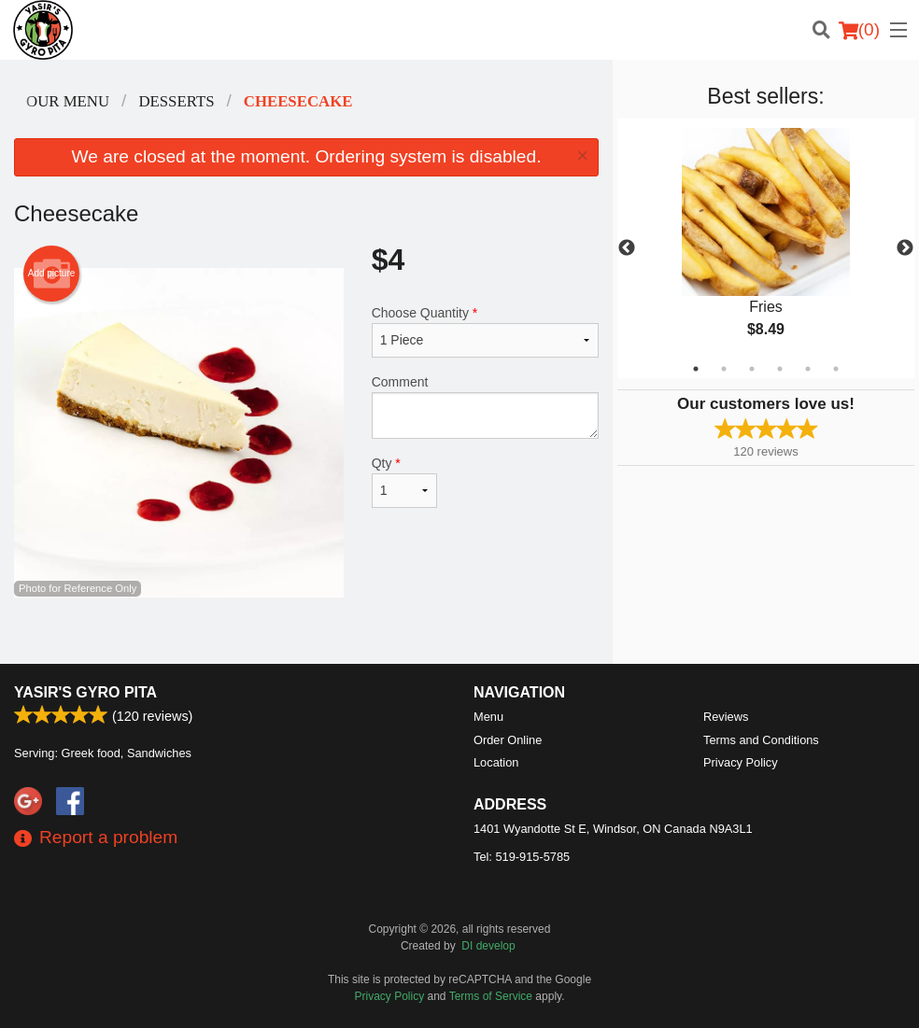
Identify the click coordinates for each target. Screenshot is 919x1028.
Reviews (725, 717)
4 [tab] (780, 368)
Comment (485, 406)
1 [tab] (695, 368)
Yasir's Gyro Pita (85, 692)
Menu (488, 717)
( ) (859, 30)
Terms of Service (490, 996)
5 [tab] (808, 368)
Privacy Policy (740, 762)
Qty (404, 482)
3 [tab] (751, 368)
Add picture (52, 274)
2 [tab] (723, 368)
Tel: (522, 857)
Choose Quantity (485, 331)
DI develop (488, 945)
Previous (626, 248)
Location (496, 762)
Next (905, 248)
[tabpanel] (766, 248)
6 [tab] (836, 368)
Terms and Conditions (761, 740)
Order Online (508, 740)
